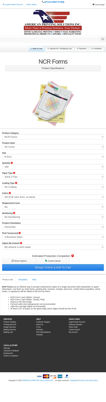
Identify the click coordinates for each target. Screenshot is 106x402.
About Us (39, 324)
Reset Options (19, 261)
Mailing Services (10, 330)
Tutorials (39, 335)
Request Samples (75, 324)
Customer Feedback (11, 351)
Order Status (31, 4)
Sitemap (7, 348)
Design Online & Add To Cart (53, 267)
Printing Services (10, 324)
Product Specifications (53, 68)
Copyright (73, 380)
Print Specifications (43, 332)
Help (34, 279)
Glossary (39, 330)
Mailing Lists (8, 332)
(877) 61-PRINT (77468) (54, 2)
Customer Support (43, 322)
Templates (22, 279)
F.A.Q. (38, 327)
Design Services (10, 327)
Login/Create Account (13, 4)
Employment (8, 353)
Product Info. (7, 279)
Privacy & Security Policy (88, 380)
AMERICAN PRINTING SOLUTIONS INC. (38, 380)
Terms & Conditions (11, 356)
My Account (73, 332)
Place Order (73, 327)
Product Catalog (10, 322)
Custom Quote (52, 261)
